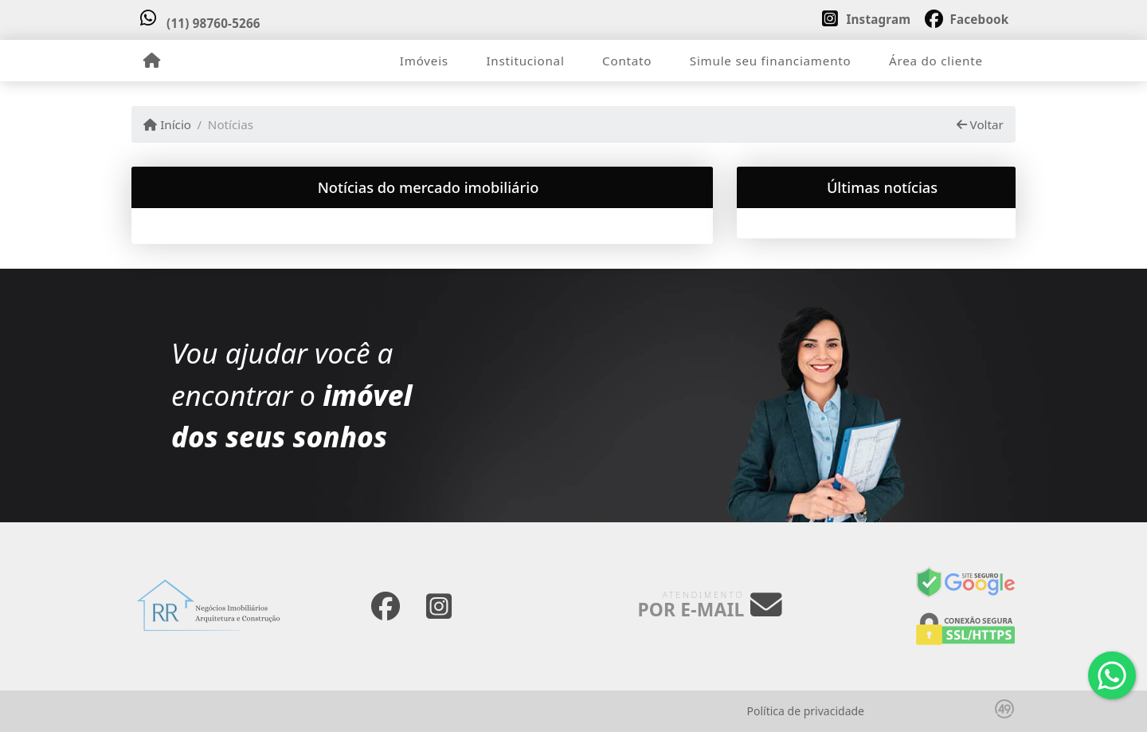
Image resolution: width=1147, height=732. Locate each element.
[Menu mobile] (151, 60)
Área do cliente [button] (936, 61)
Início (167, 124)
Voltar (980, 124)
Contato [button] (627, 61)
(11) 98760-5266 (213, 23)
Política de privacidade (805, 710)
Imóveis (424, 61)
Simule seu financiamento (770, 61)
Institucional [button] (525, 61)
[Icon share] (866, 18)
